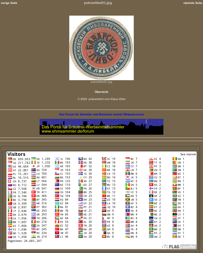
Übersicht (101, 91)
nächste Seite (192, 2)
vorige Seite (9, 2)
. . (100, 248)
